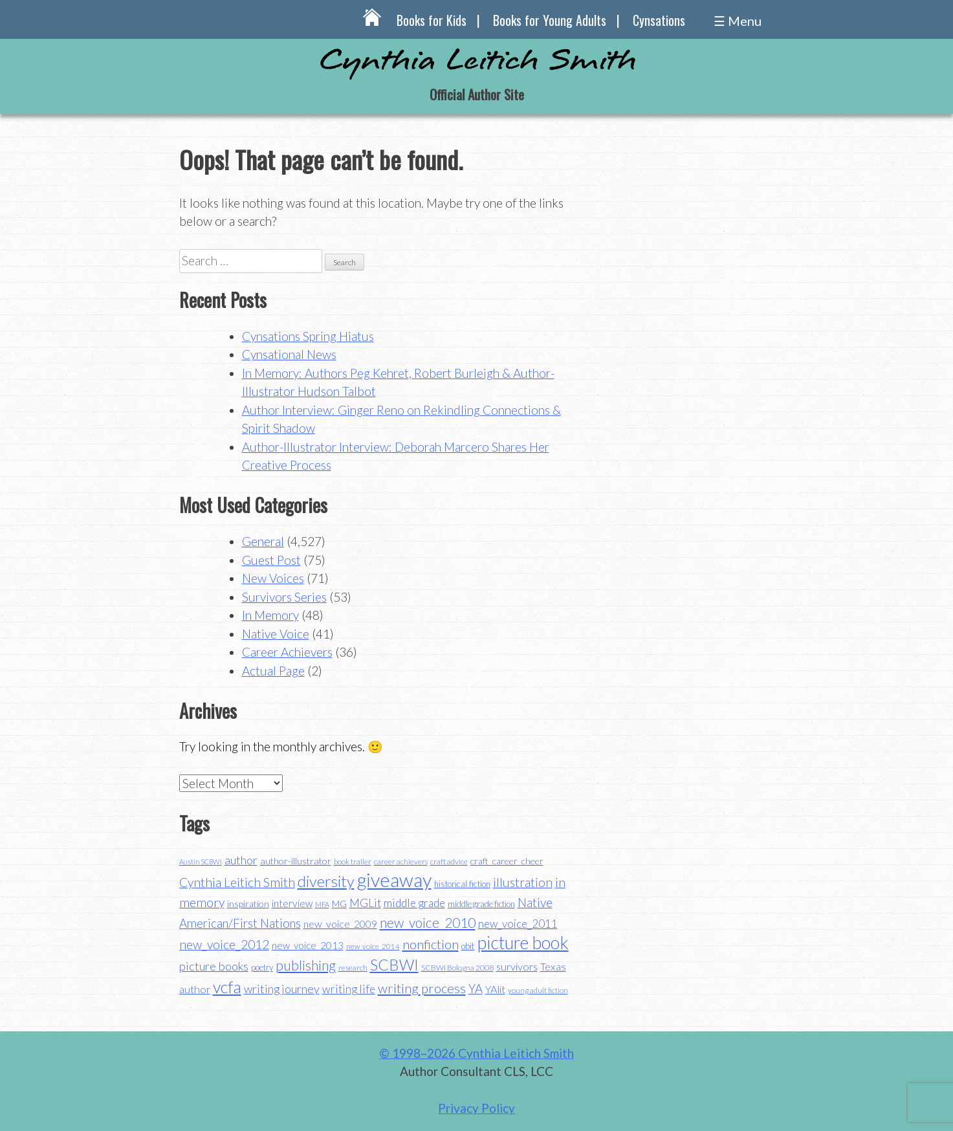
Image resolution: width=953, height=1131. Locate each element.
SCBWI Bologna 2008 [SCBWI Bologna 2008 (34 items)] (457, 967)
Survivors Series (284, 596)
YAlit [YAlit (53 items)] (495, 989)
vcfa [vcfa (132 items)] (227, 986)
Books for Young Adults (549, 20)
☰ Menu (737, 20)
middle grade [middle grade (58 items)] (414, 903)
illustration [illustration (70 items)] (523, 882)
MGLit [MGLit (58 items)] (365, 903)
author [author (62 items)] (241, 860)
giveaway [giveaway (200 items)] (394, 879)
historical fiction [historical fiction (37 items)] (462, 884)
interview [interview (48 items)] (292, 903)
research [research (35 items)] (352, 967)
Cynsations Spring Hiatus (308, 336)
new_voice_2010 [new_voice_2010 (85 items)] (428, 922)
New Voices (273, 578)
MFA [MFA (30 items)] (322, 904)
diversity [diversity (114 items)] (326, 881)
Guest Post (271, 560)
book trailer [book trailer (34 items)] (352, 861)
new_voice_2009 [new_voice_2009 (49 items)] (340, 924)
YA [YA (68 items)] (475, 988)
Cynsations (659, 20)
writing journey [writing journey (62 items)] (282, 989)
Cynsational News (289, 354)
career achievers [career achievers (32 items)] (401, 861)
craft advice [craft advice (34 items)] (449, 861)
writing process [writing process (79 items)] (422, 988)
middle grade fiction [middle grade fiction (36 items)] (481, 904)
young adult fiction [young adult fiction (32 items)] (538, 990)
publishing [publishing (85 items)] (306, 965)
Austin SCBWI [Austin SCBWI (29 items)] (200, 861)
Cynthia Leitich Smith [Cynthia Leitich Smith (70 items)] (237, 882)
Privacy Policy (476, 1108)
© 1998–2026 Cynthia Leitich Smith (476, 1053)
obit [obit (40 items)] (468, 946)
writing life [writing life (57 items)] (348, 989)
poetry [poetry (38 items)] (262, 967)
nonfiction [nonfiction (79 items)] (430, 944)
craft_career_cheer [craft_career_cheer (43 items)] (506, 860)
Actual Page (273, 670)
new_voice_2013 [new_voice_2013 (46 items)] (308, 945)
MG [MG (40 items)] (339, 904)
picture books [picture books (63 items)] (213, 966)
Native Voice (275, 633)
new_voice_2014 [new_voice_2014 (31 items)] (373, 946)
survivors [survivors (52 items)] (517, 966)
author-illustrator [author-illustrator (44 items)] (295, 860)
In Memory (270, 615)
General (263, 541)
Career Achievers (287, 651)
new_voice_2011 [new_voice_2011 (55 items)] (518, 923)
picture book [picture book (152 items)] (523, 942)
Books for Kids (431, 20)
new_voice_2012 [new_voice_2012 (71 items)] (224, 944)
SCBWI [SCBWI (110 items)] (394, 965)
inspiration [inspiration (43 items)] (248, 903)
